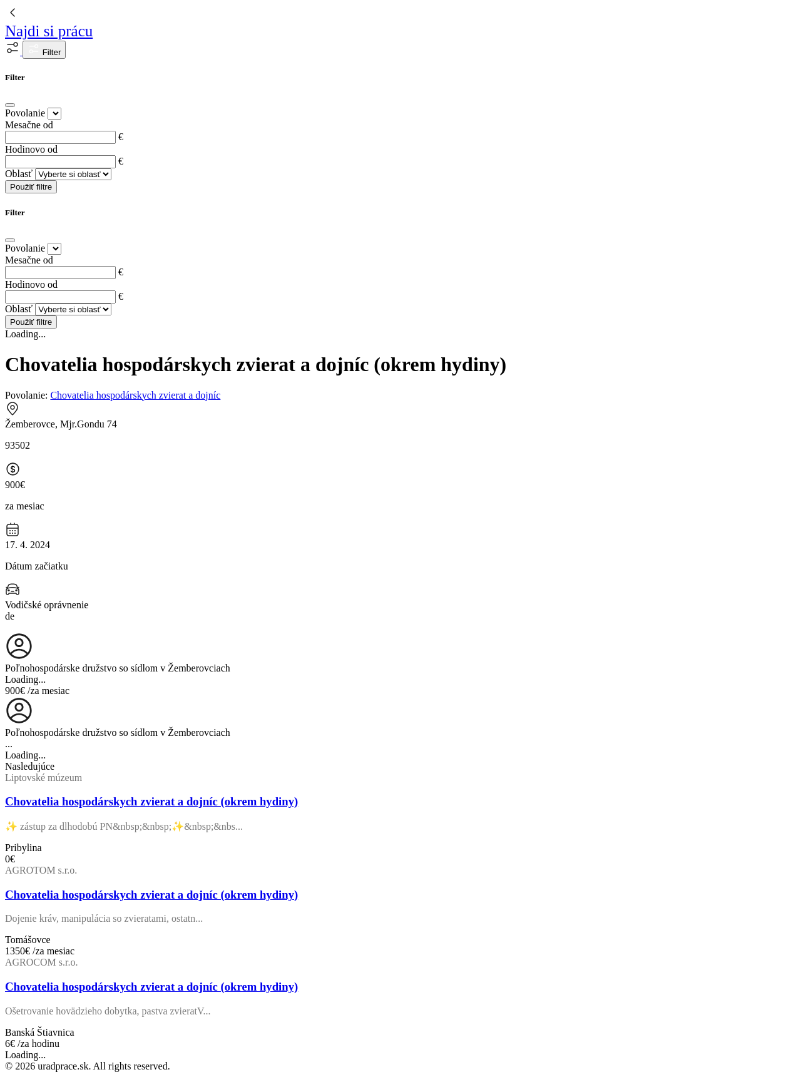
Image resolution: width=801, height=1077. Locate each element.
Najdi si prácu (49, 31)
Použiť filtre (31, 186)
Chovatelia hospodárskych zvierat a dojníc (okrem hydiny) (151, 801)
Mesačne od (29, 125)
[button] (14, 51)
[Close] (10, 105)
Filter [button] (44, 50)
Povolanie (25, 113)
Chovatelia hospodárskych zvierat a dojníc (135, 395)
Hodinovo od (31, 149)
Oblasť (19, 173)
